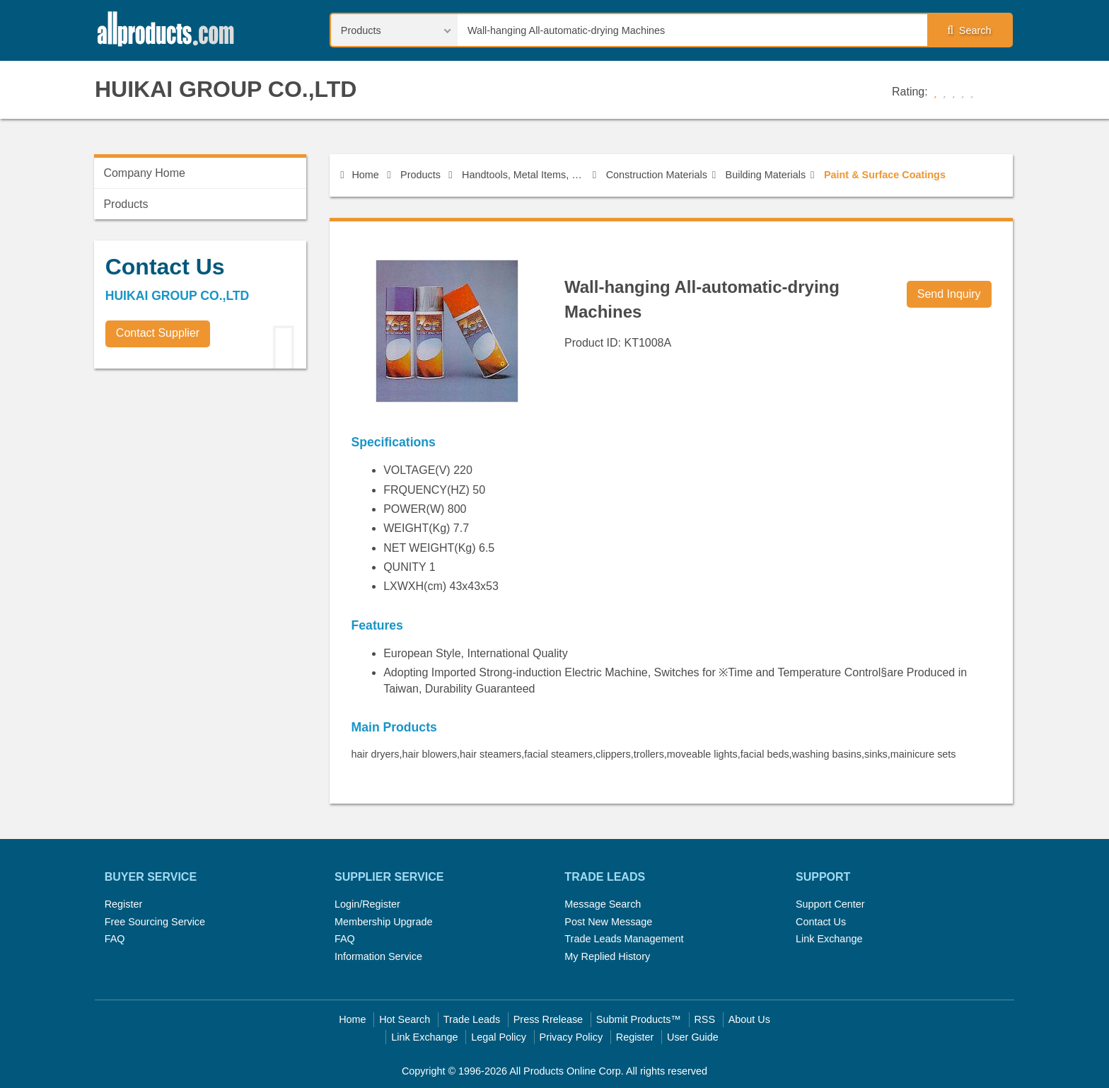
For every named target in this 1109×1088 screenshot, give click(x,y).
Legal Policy (498, 1037)
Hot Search (404, 1019)
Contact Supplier (157, 333)
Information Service (378, 956)
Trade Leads (471, 1019)
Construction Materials (656, 174)
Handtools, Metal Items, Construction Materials (525, 174)
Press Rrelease (548, 1019)
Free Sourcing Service (155, 921)
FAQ (115, 938)
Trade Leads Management (623, 938)
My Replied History (607, 956)
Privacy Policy (571, 1037)
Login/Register (367, 904)
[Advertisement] (200, 478)
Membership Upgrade (383, 921)
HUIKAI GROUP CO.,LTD (225, 89)
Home (359, 174)
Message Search (602, 904)
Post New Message (608, 921)
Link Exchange (829, 938)
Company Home (144, 173)
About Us (749, 1019)
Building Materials (766, 174)
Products (420, 174)
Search (969, 30)
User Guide (693, 1037)
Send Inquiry (949, 294)
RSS (704, 1019)
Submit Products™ (638, 1019)
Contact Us (821, 921)
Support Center (830, 904)
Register (124, 904)
